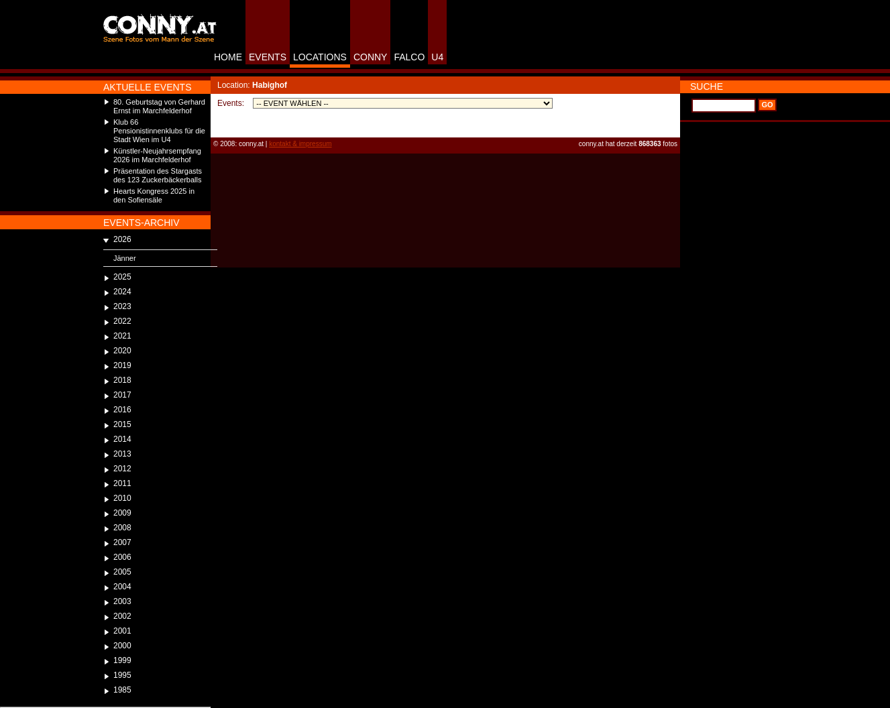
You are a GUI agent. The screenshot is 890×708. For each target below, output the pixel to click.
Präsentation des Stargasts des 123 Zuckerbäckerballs (157, 175)
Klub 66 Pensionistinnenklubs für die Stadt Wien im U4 (159, 130)
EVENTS (267, 57)
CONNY (370, 57)
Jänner (124, 258)
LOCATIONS (320, 57)
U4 (437, 57)
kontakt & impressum (300, 144)
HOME (228, 57)
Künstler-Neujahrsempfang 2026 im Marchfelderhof (157, 155)
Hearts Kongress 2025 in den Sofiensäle (153, 195)
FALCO (409, 57)
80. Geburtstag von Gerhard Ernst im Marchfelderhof (159, 106)
